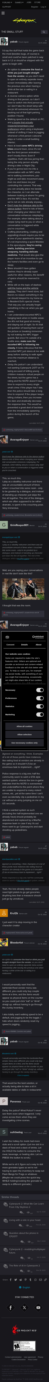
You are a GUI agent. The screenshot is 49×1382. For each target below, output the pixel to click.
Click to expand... (23, 559)
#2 (42, 440)
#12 (42, 1132)
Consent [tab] (10, 644)
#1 (42, 42)
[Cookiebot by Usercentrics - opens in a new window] (33, 637)
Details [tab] (24, 644)
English (24, 1287)
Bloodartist (16, 942)
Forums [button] (6, 2)
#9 (42, 943)
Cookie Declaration (19, 1360)
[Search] (44, 32)
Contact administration (13, 1357)
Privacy (40, 1357)
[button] (3, 13)
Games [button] (18, 2)
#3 (42, 525)
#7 (42, 847)
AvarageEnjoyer (19, 439)
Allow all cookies (24, 726)
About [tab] (38, 644)
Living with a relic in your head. (25, 1220)
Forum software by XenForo (22, 1379)
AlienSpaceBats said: (10, 859)
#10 (42, 1042)
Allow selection (24, 734)
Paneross (15, 1101)
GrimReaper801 (19, 525)
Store (37, 2)
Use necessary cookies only (24, 743)
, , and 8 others (24, 430)
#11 (42, 1102)
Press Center (32, 1360)
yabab (14, 41)
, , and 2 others (24, 515)
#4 (42, 625)
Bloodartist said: (8, 1054)
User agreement (30, 1357)
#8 (42, 913)
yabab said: (6, 452)
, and (19, 933)
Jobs (29, 2)
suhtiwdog (16, 1132)
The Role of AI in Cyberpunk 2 (24, 1265)
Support (6, 7)
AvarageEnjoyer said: (10, 537)
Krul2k (14, 913)
